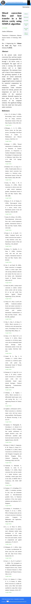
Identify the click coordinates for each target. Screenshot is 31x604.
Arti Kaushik (4, 27)
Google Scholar (8, 125)
